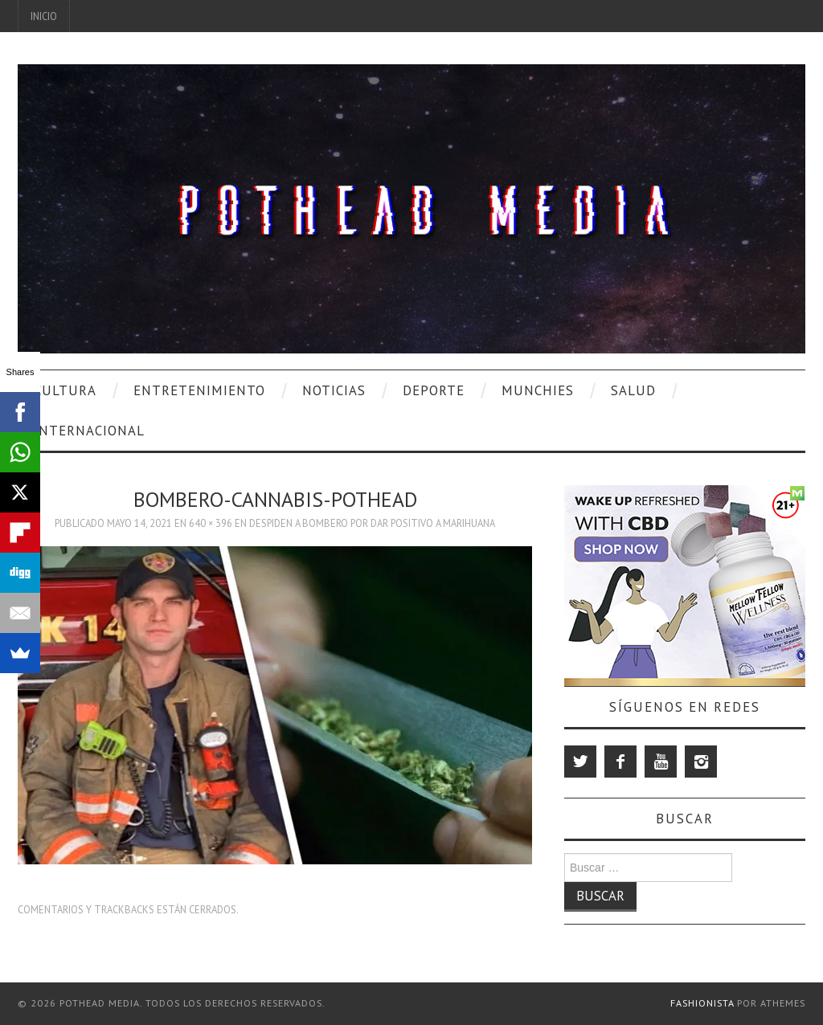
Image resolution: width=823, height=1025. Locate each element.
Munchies (538, 390)
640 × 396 (210, 523)
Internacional (89, 430)
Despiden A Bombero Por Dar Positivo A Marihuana (372, 523)
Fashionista (702, 1003)
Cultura (65, 390)
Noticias (334, 390)
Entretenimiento (199, 390)
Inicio (44, 16)
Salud (633, 390)
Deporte (434, 390)
